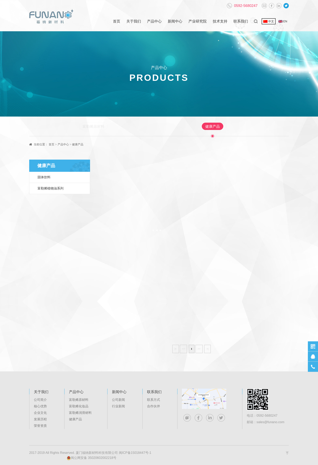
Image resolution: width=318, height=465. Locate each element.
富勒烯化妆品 (143, 126)
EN (282, 21)
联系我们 (240, 21)
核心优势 (40, 406)
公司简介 (40, 399)
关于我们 (133, 21)
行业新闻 (118, 406)
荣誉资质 (40, 425)
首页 (116, 21)
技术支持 (220, 21)
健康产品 (210, 126)
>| (207, 348)
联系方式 (153, 399)
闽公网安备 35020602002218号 (91, 458)
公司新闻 (118, 399)
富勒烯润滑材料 (178, 126)
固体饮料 (44, 177)
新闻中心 (175, 21)
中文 (268, 21)
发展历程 (40, 419)
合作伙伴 (153, 406)
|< (175, 348)
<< (183, 348)
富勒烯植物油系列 (50, 188)
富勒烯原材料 (109, 126)
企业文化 (40, 412)
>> (199, 348)
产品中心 (154, 21)
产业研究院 (197, 21)
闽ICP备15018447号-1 (135, 452)
